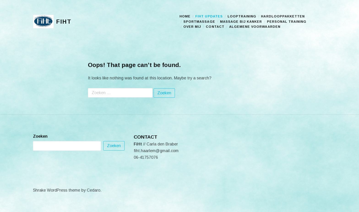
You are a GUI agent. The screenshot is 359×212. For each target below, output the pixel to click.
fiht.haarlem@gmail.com (156, 150)
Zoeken (40, 136)
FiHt (63, 21)
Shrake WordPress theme (56, 190)
